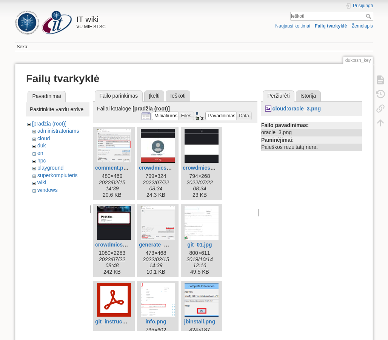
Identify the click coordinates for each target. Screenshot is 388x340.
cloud (43, 138)
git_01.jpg (199, 245)
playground (50, 168)
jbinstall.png (199, 322)
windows (47, 190)
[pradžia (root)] (49, 124)
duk (41, 145)
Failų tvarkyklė (331, 26)
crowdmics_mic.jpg (207, 168)
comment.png (112, 168)
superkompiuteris (57, 175)
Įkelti (154, 96)
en (40, 153)
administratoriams (58, 131)
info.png (155, 322)
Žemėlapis (362, 26)
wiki (41, 182)
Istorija (308, 96)
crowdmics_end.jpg (163, 168)
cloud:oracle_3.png (297, 109)
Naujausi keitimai (292, 26)
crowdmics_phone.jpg (123, 245)
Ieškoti (369, 16)
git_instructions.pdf (120, 322)
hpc (41, 161)
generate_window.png (166, 245)
